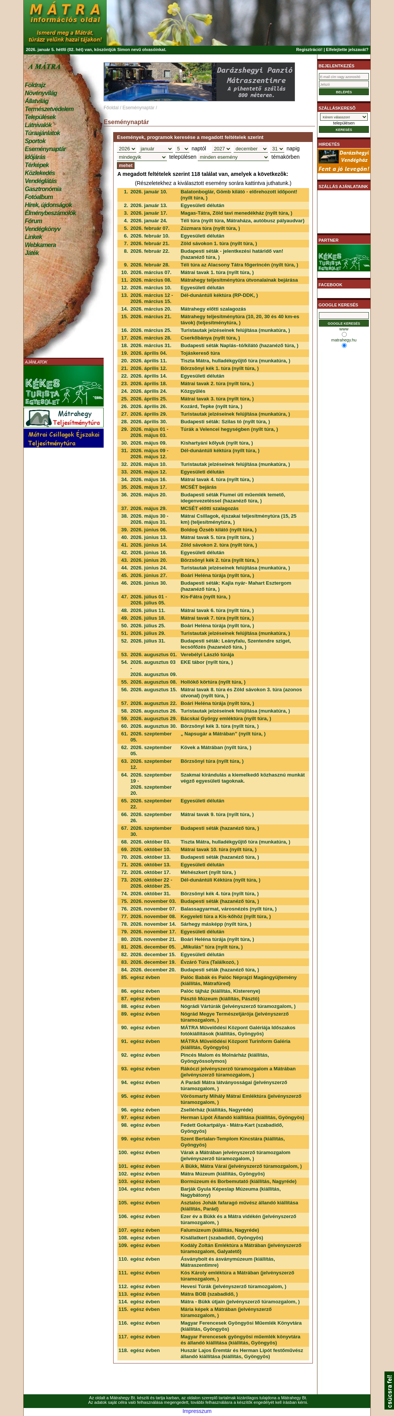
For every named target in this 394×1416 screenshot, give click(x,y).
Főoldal (111, 107)
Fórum (33, 221)
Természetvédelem (49, 109)
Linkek (33, 237)
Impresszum (197, 1411)
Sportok (35, 141)
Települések (40, 117)
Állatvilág (36, 101)
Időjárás (35, 157)
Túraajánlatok (42, 133)
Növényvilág (41, 93)
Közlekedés (40, 173)
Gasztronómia (43, 189)
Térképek (37, 165)
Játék (31, 253)
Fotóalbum (39, 197)
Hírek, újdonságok (48, 205)
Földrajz (35, 85)
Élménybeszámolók (50, 213)
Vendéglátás (41, 181)
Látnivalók (38, 125)
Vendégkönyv (43, 229)
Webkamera (40, 245)
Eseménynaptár (45, 149)
